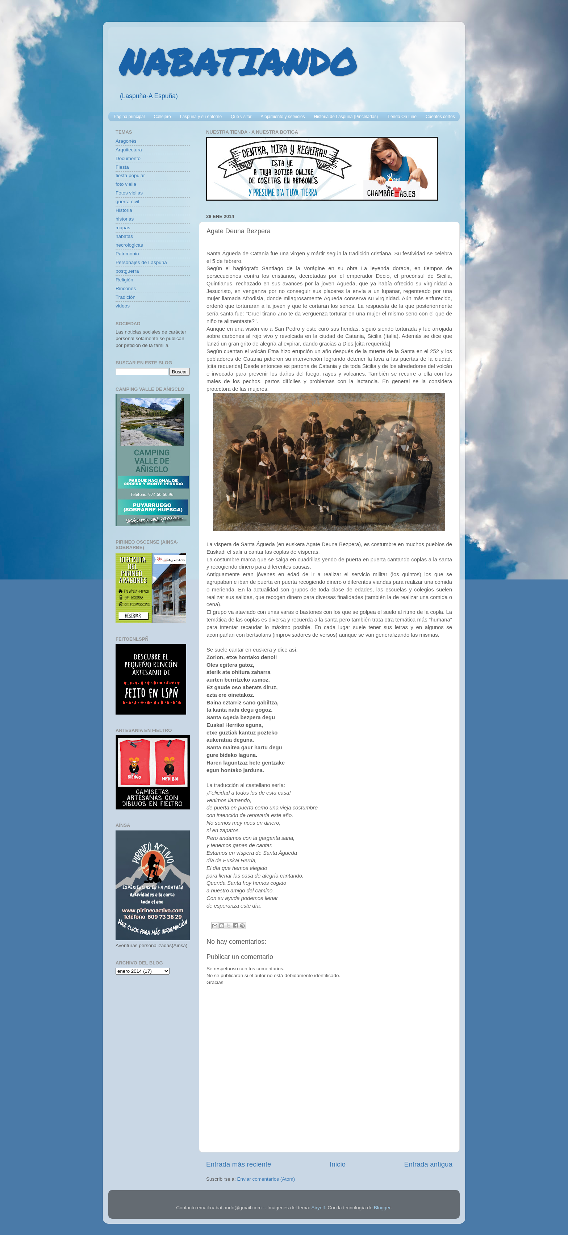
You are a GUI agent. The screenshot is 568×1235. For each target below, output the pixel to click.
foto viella (126, 184)
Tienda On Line (402, 116)
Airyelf (318, 1207)
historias (125, 219)
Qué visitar (241, 116)
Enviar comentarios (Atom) (266, 1179)
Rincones (126, 288)
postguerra (127, 271)
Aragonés (126, 141)
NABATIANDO (237, 61)
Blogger (382, 1207)
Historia (124, 210)
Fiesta (122, 167)
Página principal (129, 116)
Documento (128, 158)
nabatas (124, 236)
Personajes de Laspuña (141, 262)
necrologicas (129, 245)
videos (123, 306)
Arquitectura (129, 149)
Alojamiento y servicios (283, 116)
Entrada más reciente (238, 1164)
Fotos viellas (129, 193)
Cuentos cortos (440, 116)
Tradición (125, 297)
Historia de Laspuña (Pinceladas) (346, 116)
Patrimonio (127, 253)
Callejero (162, 116)
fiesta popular (130, 175)
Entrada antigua (428, 1164)
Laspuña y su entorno (201, 116)
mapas (123, 227)
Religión (124, 279)
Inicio (338, 1164)
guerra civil (127, 201)
